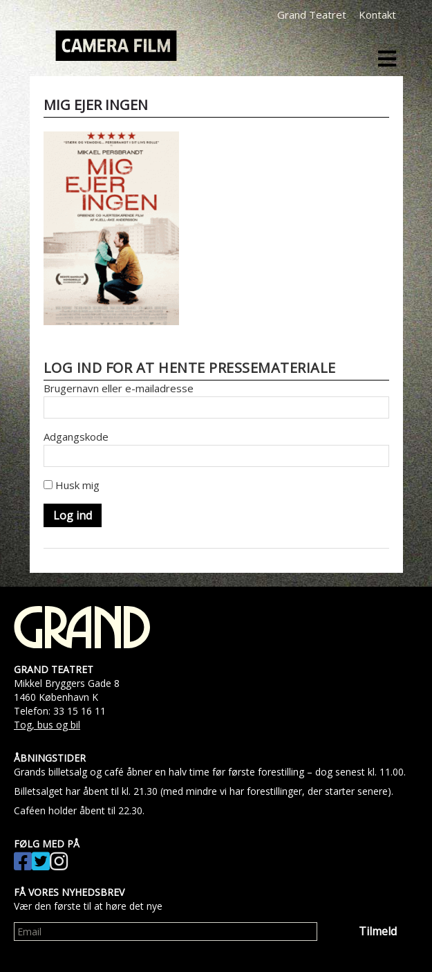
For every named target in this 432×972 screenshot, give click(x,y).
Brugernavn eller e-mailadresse (119, 388)
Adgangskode (76, 436)
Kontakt (377, 14)
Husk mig (72, 485)
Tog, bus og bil (47, 724)
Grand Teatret (311, 14)
